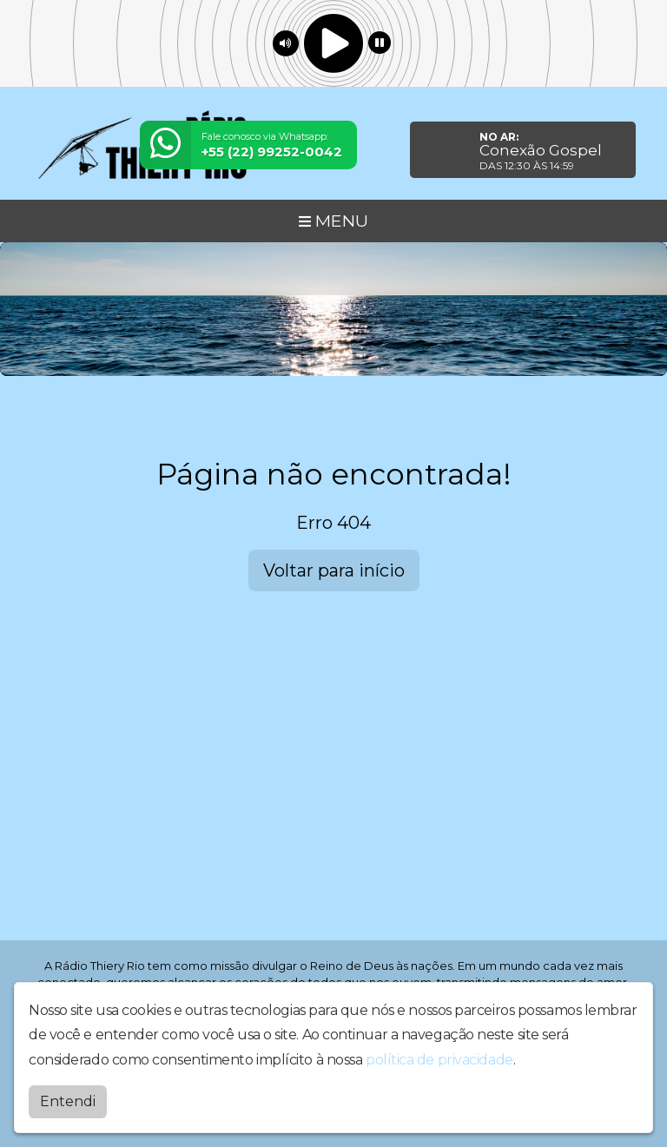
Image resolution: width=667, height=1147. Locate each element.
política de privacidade (439, 1058)
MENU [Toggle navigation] (333, 220)
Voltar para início (334, 570)
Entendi (68, 1099)
